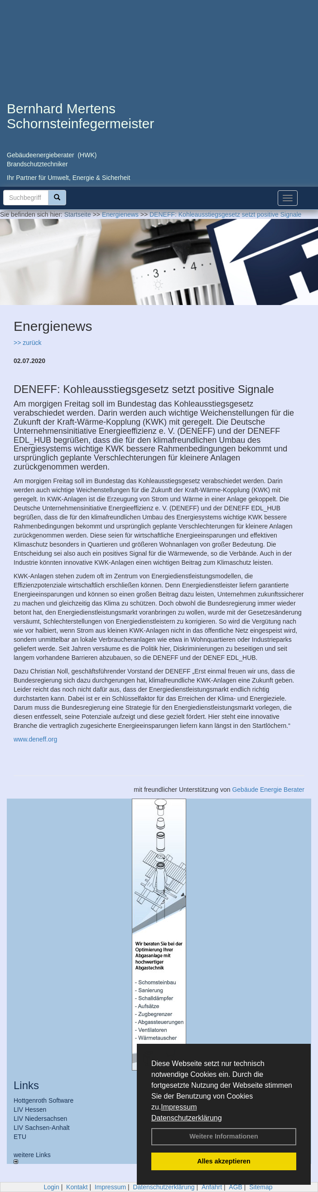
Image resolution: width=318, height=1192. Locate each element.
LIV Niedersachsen (40, 1118)
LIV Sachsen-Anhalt (42, 1127)
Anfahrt (212, 1187)
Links (26, 1085)
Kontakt (76, 1187)
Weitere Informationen (223, 1136)
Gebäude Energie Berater (268, 789)
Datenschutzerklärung (186, 1118)
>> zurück (27, 342)
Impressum (179, 1107)
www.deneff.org (35, 739)
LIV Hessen (30, 1109)
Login (51, 1187)
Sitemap (260, 1187)
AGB (235, 1187)
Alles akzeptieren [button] (224, 1161)
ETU (20, 1136)
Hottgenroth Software (43, 1100)
